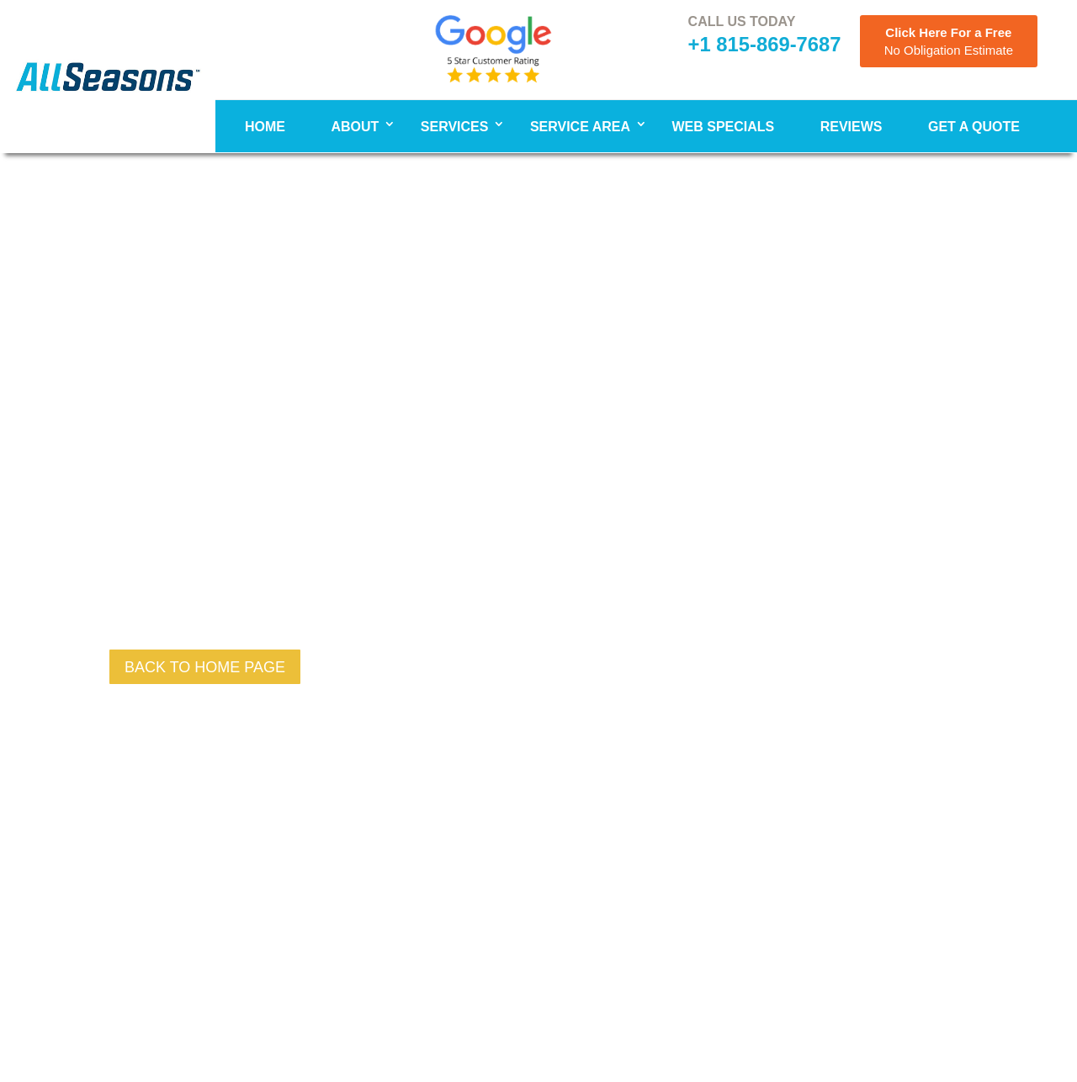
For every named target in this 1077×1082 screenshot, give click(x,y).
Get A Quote (974, 126)
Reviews (851, 126)
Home (265, 126)
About (355, 126)
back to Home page (205, 667)
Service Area (580, 126)
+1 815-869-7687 (764, 44)
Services (455, 126)
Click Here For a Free (948, 41)
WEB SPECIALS (722, 126)
